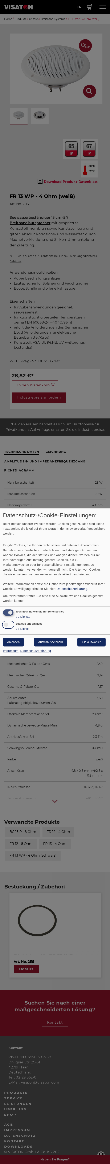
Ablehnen (13, 642)
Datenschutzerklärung (72, 589)
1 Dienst (22, 629)
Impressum (11, 651)
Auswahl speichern (50, 642)
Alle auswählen (91, 642)
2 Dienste (23, 617)
